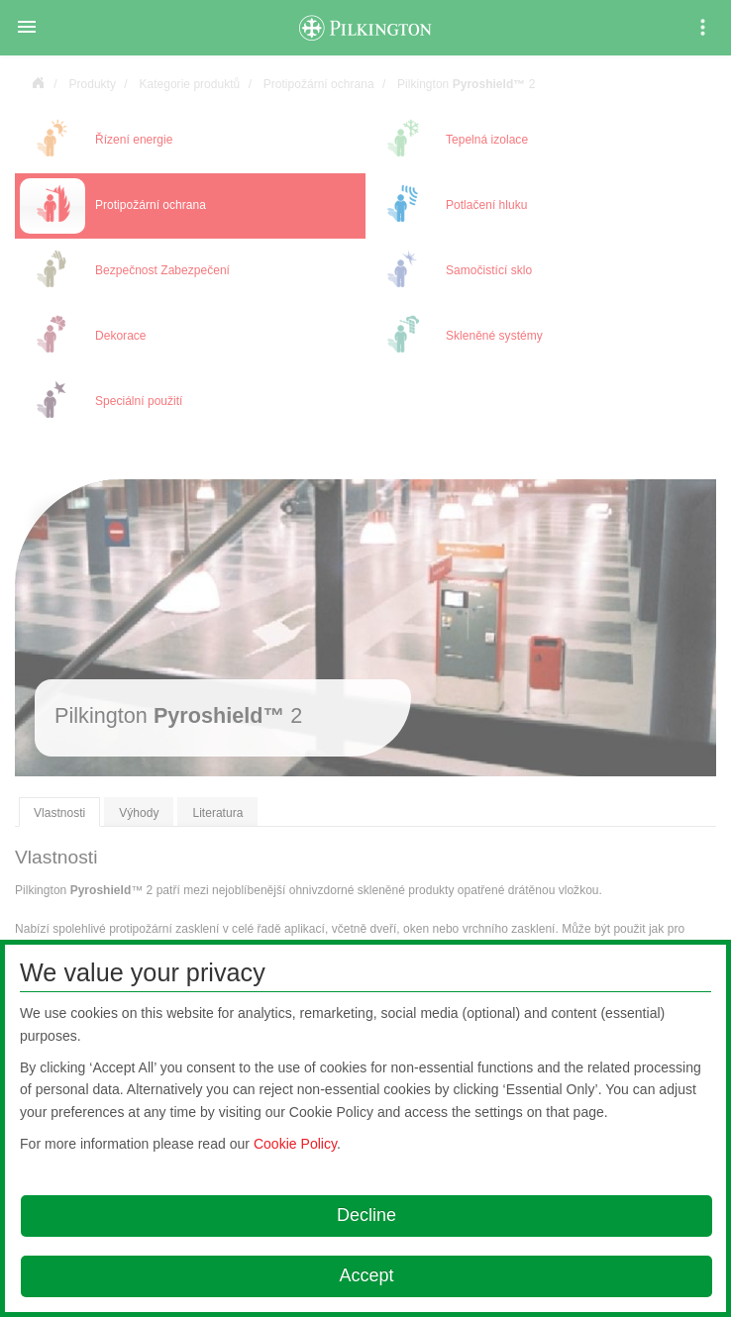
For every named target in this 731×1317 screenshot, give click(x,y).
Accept (366, 1275)
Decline (366, 1215)
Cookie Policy (295, 1144)
